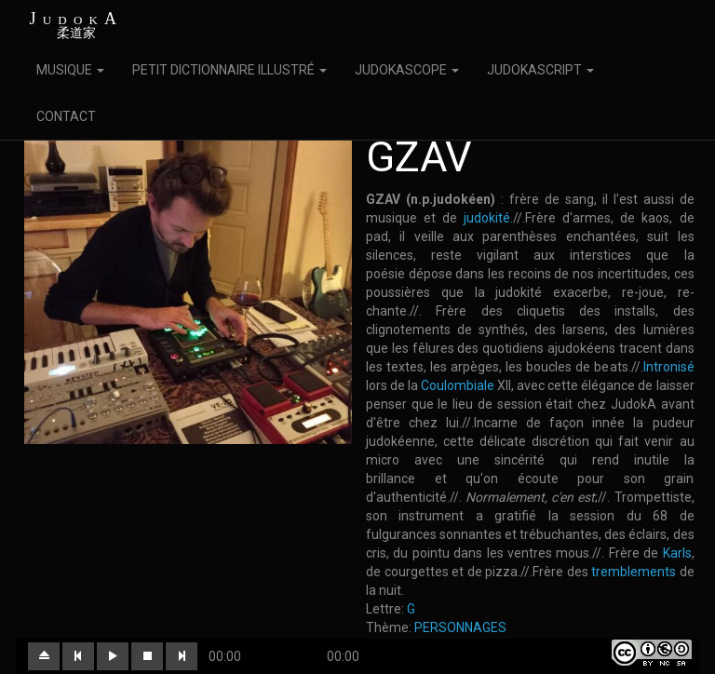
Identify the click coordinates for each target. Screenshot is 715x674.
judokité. (488, 217)
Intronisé (669, 366)
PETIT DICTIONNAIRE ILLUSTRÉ (229, 69)
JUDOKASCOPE (407, 69)
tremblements (633, 571)
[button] (44, 656)
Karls (677, 553)
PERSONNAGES (460, 627)
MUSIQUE (70, 69)
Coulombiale (457, 385)
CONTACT (66, 116)
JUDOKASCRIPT (540, 69)
